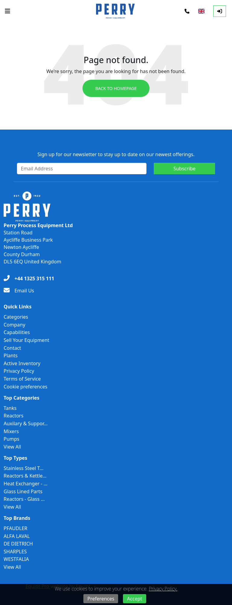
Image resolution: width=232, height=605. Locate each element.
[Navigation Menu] (7, 11)
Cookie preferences (25, 386)
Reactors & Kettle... (25, 475)
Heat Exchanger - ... (25, 483)
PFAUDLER (15, 528)
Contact (12, 348)
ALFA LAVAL (17, 536)
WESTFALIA (16, 559)
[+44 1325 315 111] (29, 278)
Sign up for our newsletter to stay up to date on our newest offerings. (116, 154)
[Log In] (219, 11)
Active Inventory (22, 363)
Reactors (13, 415)
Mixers (11, 431)
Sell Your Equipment (26, 340)
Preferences (100, 598)
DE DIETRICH (18, 543)
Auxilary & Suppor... (26, 423)
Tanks (10, 408)
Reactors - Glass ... (24, 499)
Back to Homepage (116, 88)
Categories (16, 317)
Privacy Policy (19, 371)
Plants (11, 355)
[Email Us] (19, 290)
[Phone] (187, 11)
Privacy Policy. (163, 588)
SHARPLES (15, 551)
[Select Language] (201, 11)
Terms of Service (22, 378)
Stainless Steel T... (24, 468)
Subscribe (184, 168)
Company (14, 324)
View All (12, 446)
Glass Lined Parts (23, 491)
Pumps (11, 439)
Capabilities (17, 332)
